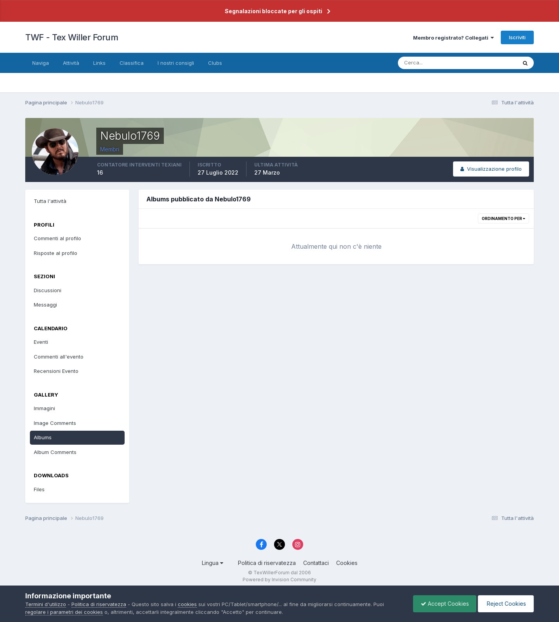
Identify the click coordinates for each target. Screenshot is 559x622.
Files (39, 489)
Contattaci (316, 563)
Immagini (44, 408)
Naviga (40, 63)
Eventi (41, 342)
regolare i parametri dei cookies (64, 612)
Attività (71, 63)
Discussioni (47, 290)
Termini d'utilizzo (45, 604)
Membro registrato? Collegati (453, 38)
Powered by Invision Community (279, 579)
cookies (187, 604)
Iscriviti (517, 37)
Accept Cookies (443, 603)
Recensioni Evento (56, 371)
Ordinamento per (503, 218)
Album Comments (55, 452)
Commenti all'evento (58, 356)
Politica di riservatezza (267, 563)
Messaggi (45, 304)
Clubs (215, 63)
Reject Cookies (505, 603)
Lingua (212, 563)
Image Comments (55, 423)
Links (99, 63)
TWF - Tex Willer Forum (71, 37)
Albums (43, 437)
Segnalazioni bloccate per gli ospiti (273, 11)
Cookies (347, 563)
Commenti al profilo (57, 238)
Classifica (132, 63)
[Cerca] (432, 63)
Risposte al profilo (55, 253)
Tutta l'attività (50, 201)
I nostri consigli (176, 63)
